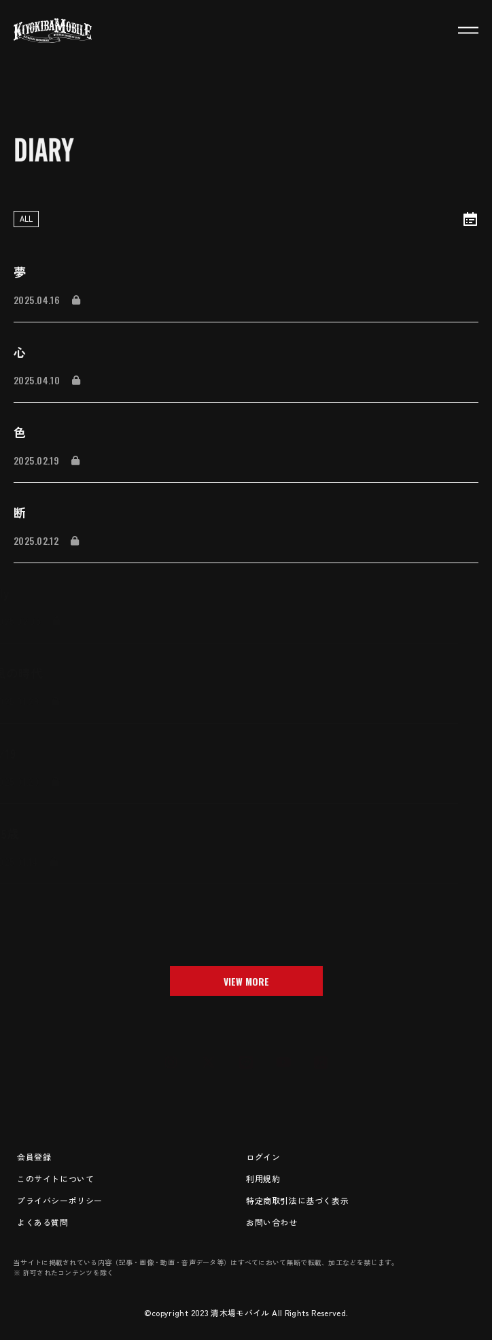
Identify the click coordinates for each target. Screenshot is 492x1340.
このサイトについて (55, 1178)
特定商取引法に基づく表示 (297, 1200)
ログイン (263, 1156)
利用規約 (263, 1178)
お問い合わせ (272, 1222)
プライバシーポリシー (60, 1200)
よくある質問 (43, 1222)
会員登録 (34, 1156)
